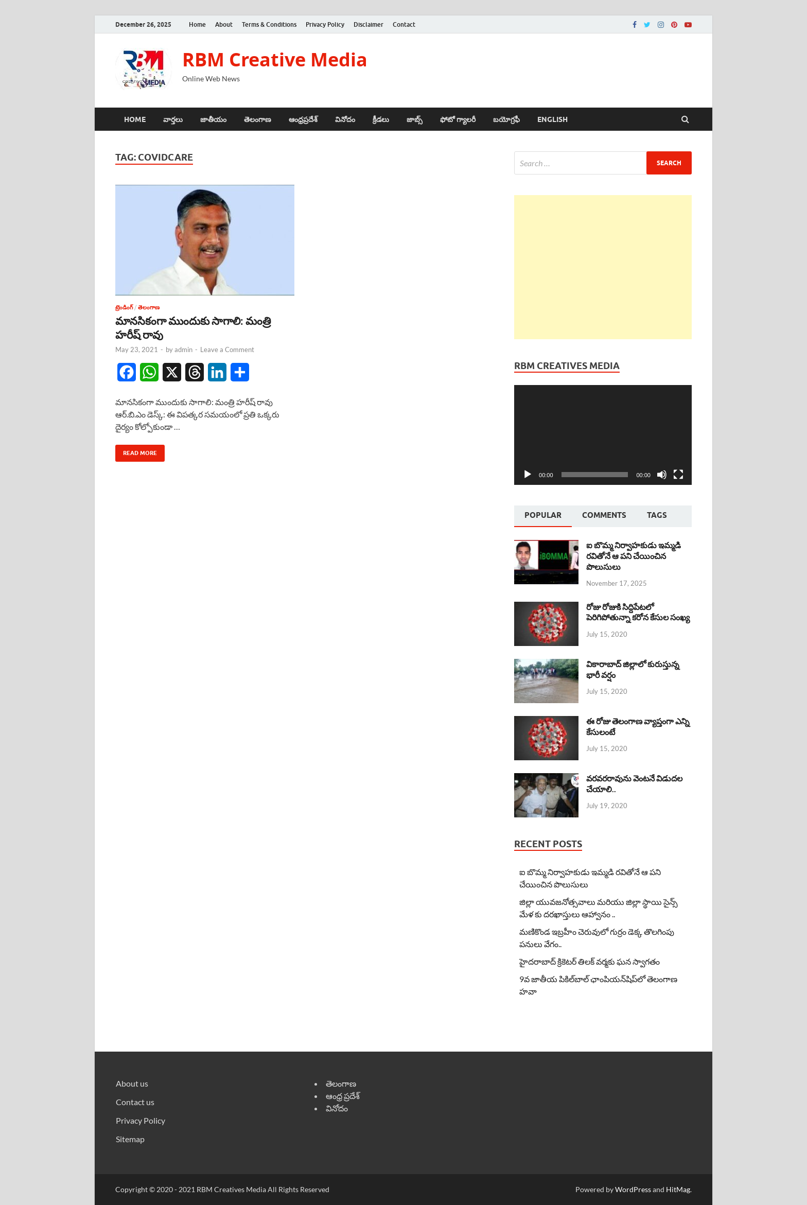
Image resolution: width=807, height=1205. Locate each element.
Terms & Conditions (269, 24)
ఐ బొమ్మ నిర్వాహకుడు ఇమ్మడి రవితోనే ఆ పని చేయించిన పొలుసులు (633, 555)
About (224, 24)
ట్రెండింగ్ (124, 307)
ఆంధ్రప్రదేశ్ (303, 119)
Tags (657, 515)
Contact (404, 24)
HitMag (678, 1189)
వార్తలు (173, 119)
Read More (136, 451)
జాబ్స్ (415, 119)
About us (132, 1083)
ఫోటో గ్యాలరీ (458, 119)
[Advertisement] (603, 267)
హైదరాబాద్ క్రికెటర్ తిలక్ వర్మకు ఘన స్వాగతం (589, 961)
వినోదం (345, 119)
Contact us (135, 1102)
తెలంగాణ (257, 119)
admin (183, 349)
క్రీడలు (381, 119)
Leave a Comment (227, 349)
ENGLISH (552, 119)
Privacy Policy (325, 24)
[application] (603, 435)
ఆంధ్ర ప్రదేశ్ (343, 1096)
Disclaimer (368, 24)
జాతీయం (213, 119)
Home (197, 24)
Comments (604, 515)
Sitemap (130, 1139)
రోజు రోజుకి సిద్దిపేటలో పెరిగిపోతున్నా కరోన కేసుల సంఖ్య (638, 612)
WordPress (633, 1189)
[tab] (543, 516)
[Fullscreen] (678, 474)
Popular (543, 515)
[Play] (527, 474)
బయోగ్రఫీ (506, 119)
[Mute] (662, 474)
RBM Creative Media (274, 59)
